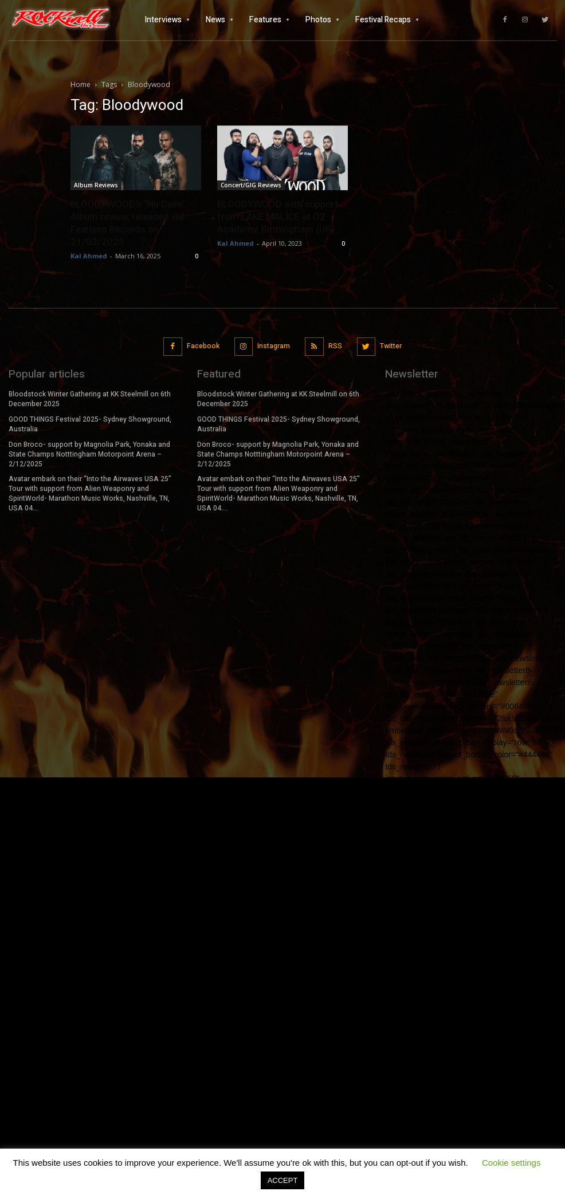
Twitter (391, 346)
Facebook (203, 346)
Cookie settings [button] (511, 1162)
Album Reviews (96, 185)
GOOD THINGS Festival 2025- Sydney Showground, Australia (90, 424)
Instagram (273, 346)
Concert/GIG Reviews (251, 185)
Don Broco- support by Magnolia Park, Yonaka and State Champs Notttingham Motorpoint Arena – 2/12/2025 (89, 454)
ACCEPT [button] (283, 1180)
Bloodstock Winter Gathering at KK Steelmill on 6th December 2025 (90, 399)
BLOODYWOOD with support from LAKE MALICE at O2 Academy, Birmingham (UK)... (279, 216)
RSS (335, 346)
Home (80, 84)
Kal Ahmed (88, 255)
